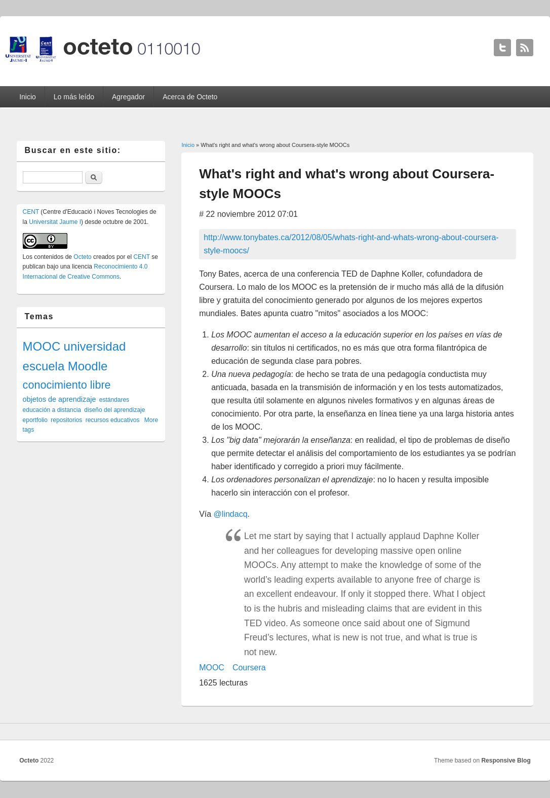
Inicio (27, 97)
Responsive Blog (505, 760)
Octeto (82, 256)
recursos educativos (113, 420)
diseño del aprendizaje (114, 409)
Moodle (88, 366)
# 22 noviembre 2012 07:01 (248, 214)
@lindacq (231, 514)
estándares (114, 399)
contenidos (48, 256)
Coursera (249, 667)
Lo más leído (74, 97)
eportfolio (35, 420)
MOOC (211, 667)
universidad (95, 346)
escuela (44, 366)
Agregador (128, 97)
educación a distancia (52, 409)
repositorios (66, 420)
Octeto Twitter (502, 47)
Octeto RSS (524, 47)
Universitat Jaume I (55, 221)
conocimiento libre (67, 384)
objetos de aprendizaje (59, 399)
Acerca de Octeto (190, 97)
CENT (31, 211)
